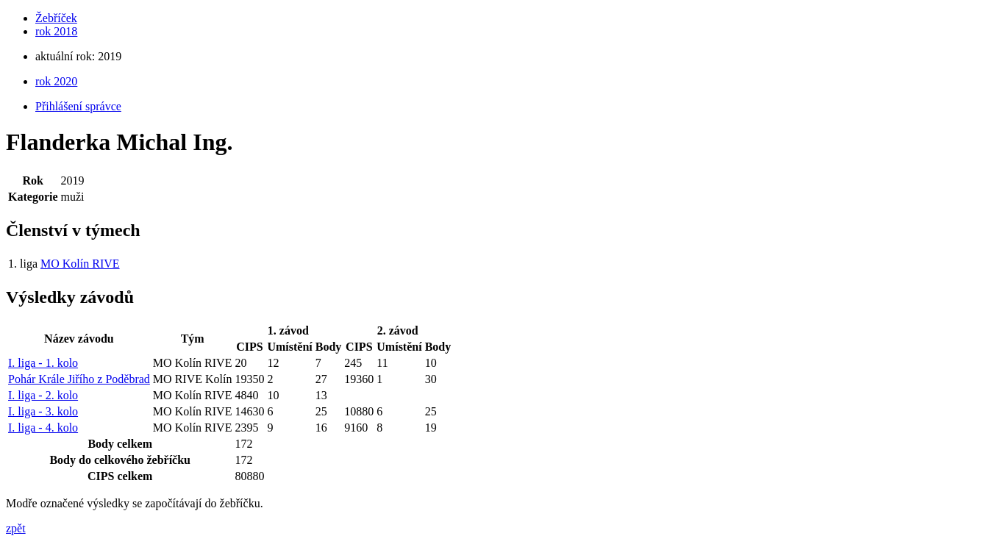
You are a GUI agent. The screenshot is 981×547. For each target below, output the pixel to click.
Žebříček (56, 18)
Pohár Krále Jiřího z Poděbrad (79, 379)
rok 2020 (56, 81)
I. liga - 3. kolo (43, 411)
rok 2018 (56, 31)
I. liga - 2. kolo (43, 395)
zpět (16, 528)
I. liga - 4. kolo (43, 427)
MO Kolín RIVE (80, 263)
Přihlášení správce (78, 106)
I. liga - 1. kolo (43, 363)
